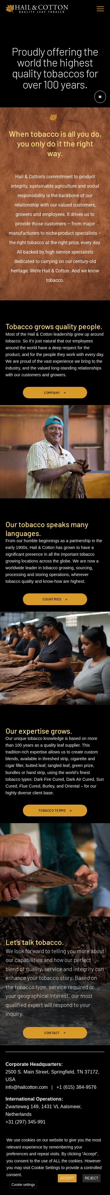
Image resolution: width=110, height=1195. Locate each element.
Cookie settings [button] (23, 1182)
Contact (52, 1033)
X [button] (105, 1133)
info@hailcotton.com (27, 1087)
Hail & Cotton (37, 8)
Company (52, 392)
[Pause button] (100, 97)
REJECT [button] (91, 1175)
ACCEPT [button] (67, 1175)
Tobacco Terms (52, 810)
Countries (52, 599)
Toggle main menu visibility (100, 7)
